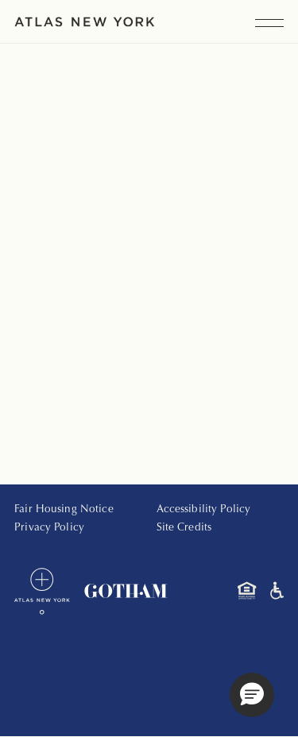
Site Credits (184, 528)
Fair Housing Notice (64, 509)
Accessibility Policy (204, 509)
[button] (252, 695)
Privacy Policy (49, 528)
